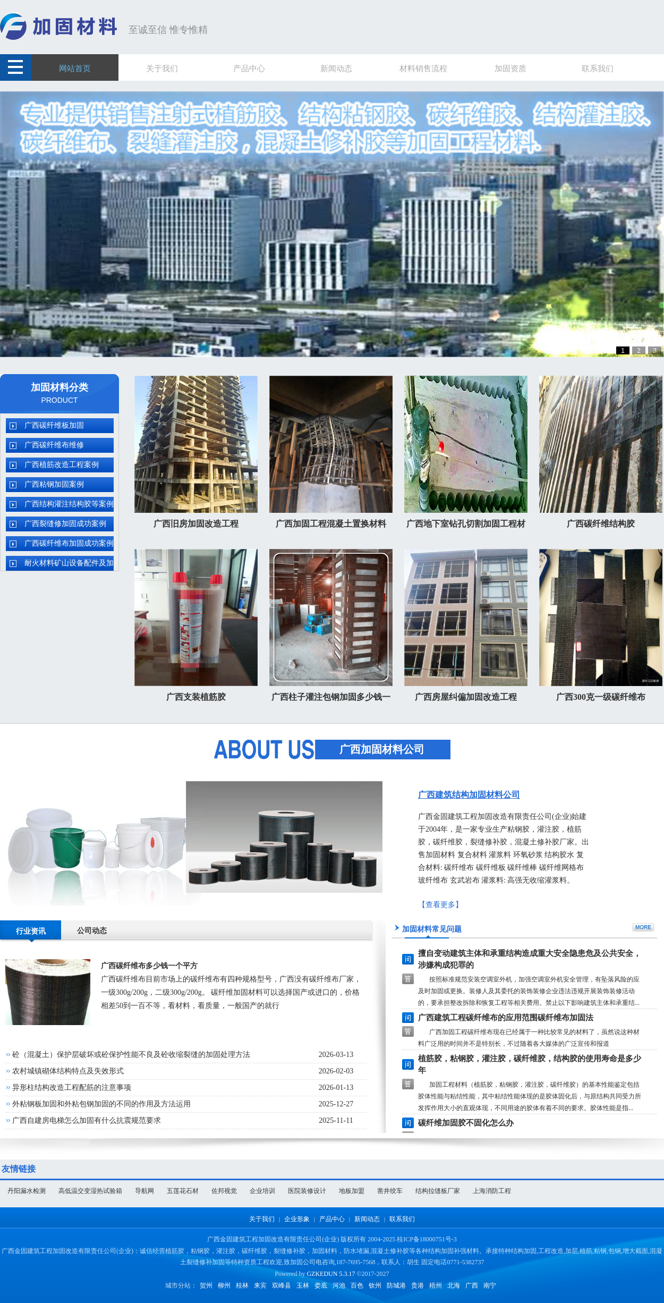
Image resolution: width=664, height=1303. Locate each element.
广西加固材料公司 (381, 749)
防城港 (396, 1285)
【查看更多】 (440, 905)
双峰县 (281, 1285)
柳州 (224, 1285)
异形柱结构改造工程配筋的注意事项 (71, 1088)
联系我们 (402, 1219)
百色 (357, 1285)
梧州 (435, 1285)
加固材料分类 (59, 387)
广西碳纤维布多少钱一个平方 (149, 966)
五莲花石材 (183, 1191)
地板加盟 (351, 1191)
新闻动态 (367, 1219)
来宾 (260, 1285)
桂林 (242, 1285)
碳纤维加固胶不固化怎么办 (466, 1123)
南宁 (489, 1285)
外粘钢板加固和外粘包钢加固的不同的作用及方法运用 (101, 1104)
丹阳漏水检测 (26, 1191)
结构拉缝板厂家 (437, 1191)
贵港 (417, 1285)
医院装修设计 (307, 1191)
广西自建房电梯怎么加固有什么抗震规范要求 (86, 1120)
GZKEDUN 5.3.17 (331, 1273)
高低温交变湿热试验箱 (90, 1191)
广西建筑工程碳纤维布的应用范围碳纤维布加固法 (505, 1017)
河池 (339, 1285)
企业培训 (262, 1191)
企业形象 (297, 1219)
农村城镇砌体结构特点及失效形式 (68, 1071)
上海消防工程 (492, 1191)
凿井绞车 (390, 1191)
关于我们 (262, 1219)
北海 (453, 1285)
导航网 (144, 1191)
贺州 (206, 1285)
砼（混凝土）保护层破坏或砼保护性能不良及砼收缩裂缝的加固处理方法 (131, 1055)
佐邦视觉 (224, 1191)
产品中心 (332, 1219)
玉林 (302, 1285)
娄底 (320, 1285)
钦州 (375, 1285)
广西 (471, 1285)
